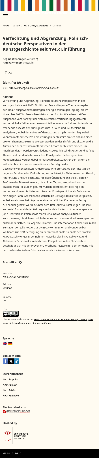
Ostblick (7, 287)
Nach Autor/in (10, 384)
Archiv (16, 25)
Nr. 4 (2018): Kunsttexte (36, 25)
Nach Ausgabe (10, 379)
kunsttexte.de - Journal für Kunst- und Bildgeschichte (43, 12)
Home (6, 25)
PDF (10, 72)
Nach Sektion (9, 390)
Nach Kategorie (11, 395)
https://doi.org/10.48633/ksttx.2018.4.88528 (33, 88)
